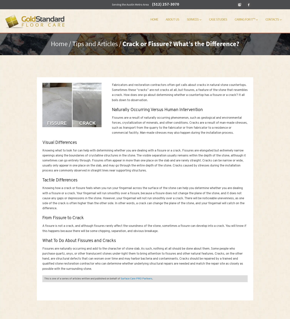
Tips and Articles (95, 44)
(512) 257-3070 (165, 4)
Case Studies (218, 19)
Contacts (273, 19)
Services (194, 19)
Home (154, 19)
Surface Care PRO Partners (136, 278)
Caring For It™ (246, 19)
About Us (172, 19)
